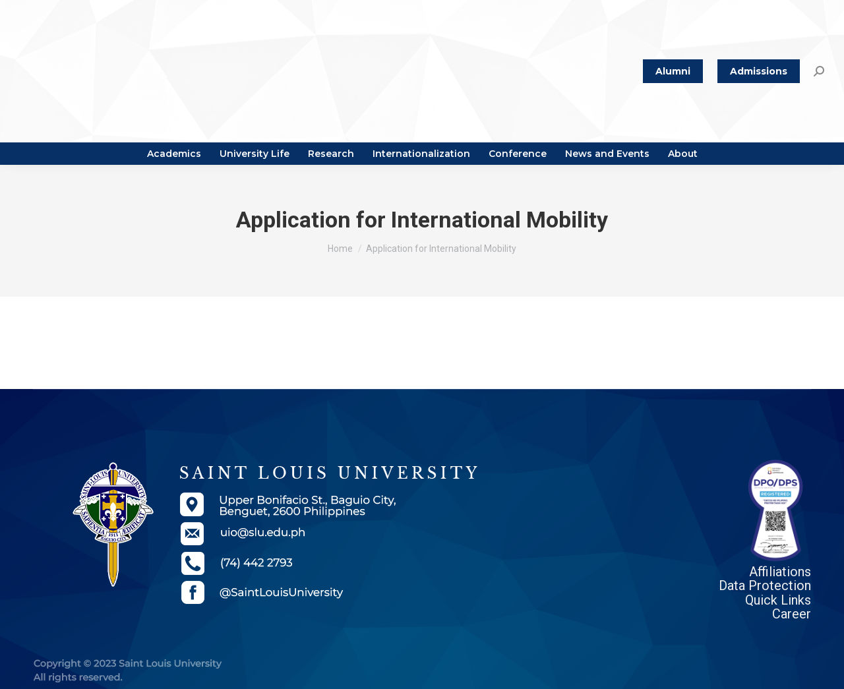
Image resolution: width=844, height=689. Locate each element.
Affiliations (780, 572)
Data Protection (765, 585)
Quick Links (778, 600)
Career (791, 614)
